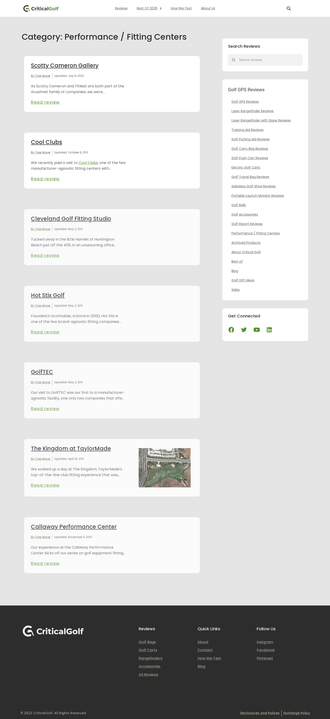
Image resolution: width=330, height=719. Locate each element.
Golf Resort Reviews (247, 224)
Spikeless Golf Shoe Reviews (253, 186)
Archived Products (246, 242)
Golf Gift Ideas (242, 280)
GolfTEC (42, 372)
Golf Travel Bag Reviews (250, 177)
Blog (234, 271)
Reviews (121, 8)
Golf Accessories (244, 214)
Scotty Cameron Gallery (65, 65)
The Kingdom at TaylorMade (71, 448)
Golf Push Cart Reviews (249, 158)
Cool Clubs (46, 142)
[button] (289, 8)
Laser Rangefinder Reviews (252, 111)
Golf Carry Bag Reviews (249, 148)
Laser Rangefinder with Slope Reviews (261, 120)
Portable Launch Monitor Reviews (257, 195)
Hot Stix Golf (48, 295)
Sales (235, 289)
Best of (237, 261)
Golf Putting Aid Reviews (250, 139)
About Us (208, 8)
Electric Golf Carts (245, 167)
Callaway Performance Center (74, 526)
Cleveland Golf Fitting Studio (71, 218)
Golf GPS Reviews (245, 101)
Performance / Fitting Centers (255, 233)
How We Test (181, 8)
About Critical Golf (246, 252)
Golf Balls (238, 205)
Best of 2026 (149, 8)
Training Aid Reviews (247, 130)
